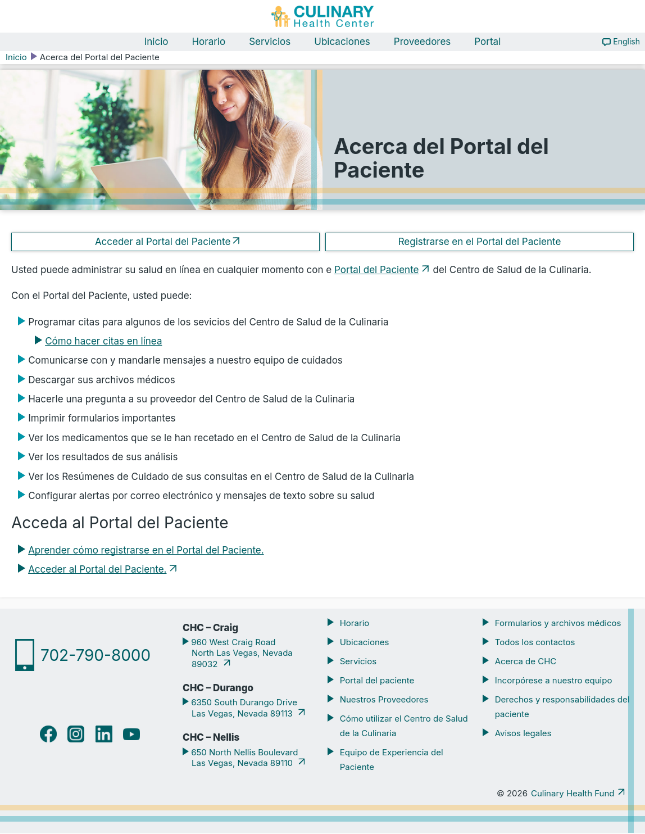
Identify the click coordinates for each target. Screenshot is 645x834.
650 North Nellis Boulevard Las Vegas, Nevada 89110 (243, 758)
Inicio (156, 42)
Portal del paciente (377, 681)
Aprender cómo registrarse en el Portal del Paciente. (146, 551)
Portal (487, 42)
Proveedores (422, 42)
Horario (208, 42)
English (626, 42)
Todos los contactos (535, 643)
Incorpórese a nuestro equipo (553, 681)
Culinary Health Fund (572, 794)
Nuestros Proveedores (384, 700)
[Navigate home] (322, 17)
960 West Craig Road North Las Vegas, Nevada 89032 (241, 654)
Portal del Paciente (376, 271)
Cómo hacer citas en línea (103, 342)
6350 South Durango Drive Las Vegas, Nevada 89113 (243, 709)
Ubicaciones (342, 42)
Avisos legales (523, 734)
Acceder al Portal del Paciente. (97, 570)
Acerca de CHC (526, 662)
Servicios (269, 42)
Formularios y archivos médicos (558, 624)
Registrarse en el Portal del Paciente (479, 242)
